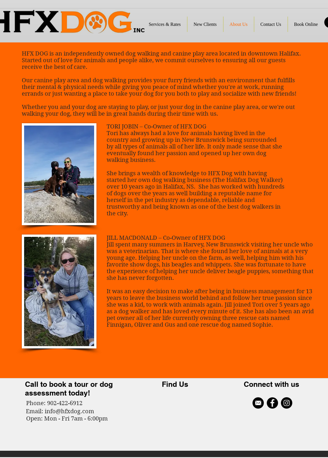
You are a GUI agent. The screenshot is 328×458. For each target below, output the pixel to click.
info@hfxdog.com (69, 411)
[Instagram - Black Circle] (286, 403)
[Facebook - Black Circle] (272, 403)
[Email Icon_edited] (258, 403)
